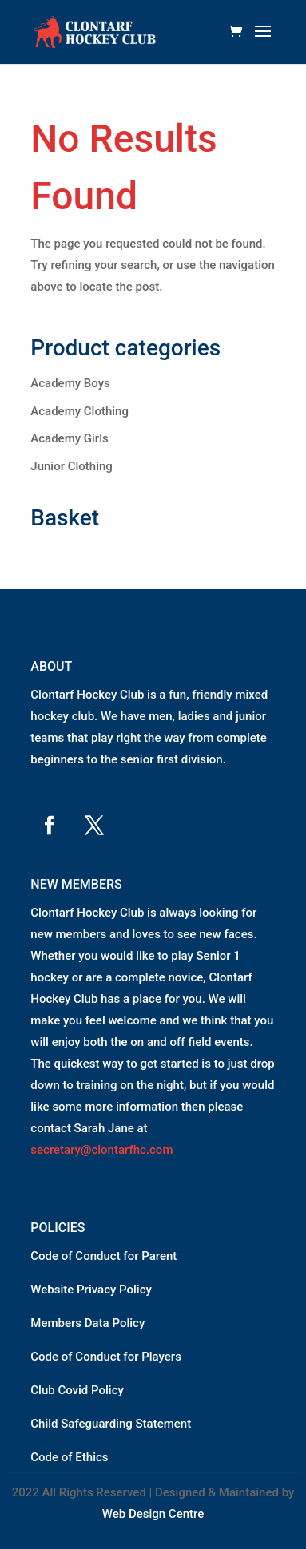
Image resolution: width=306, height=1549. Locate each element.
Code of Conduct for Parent (103, 1256)
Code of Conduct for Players (105, 1356)
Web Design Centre (153, 1514)
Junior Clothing (71, 466)
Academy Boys (69, 383)
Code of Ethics (69, 1457)
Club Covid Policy (77, 1390)
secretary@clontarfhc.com (101, 1150)
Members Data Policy (87, 1323)
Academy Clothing (79, 411)
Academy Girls (69, 438)
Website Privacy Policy (91, 1289)
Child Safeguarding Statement (110, 1423)
